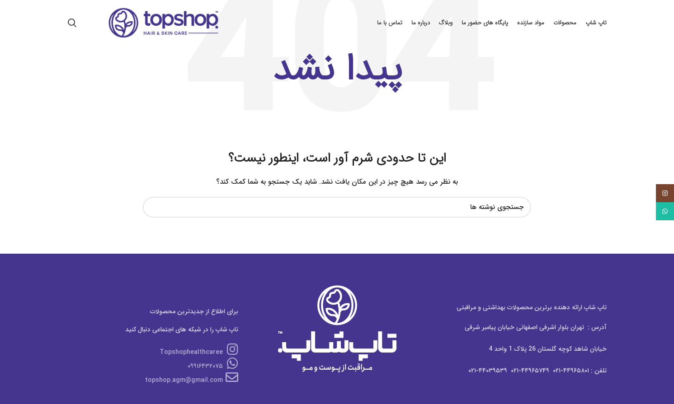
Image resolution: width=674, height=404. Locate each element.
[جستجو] (337, 207)
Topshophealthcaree (199, 352)
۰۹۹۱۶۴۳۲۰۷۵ (213, 366)
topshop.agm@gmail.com (191, 380)
